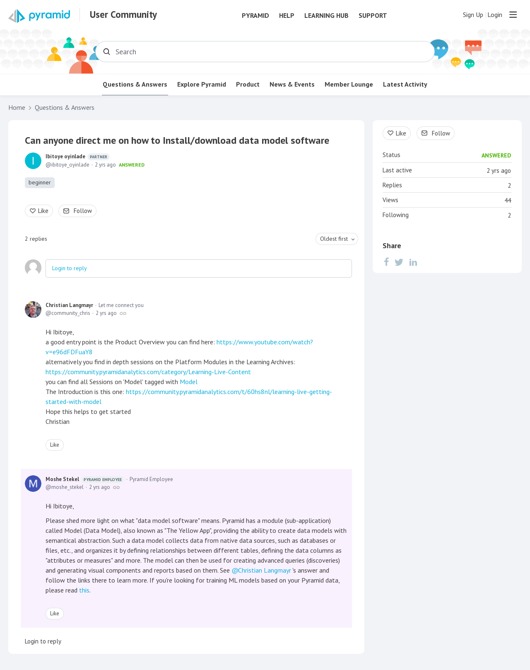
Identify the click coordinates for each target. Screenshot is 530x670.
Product (248, 84)
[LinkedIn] (413, 262)
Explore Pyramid (201, 84)
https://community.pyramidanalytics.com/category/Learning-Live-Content (148, 372)
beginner (40, 182)
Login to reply (69, 268)
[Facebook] (386, 262)
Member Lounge (349, 84)
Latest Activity (405, 84)
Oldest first (334, 238)
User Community (123, 14)
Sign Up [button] (473, 15)
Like (43, 211)
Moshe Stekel (85, 479)
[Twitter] (399, 262)
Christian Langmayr (69, 305)
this (84, 590)
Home (16, 107)
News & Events (292, 84)
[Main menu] (513, 14)
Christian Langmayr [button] (264, 570)
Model (189, 381)
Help (286, 15)
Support (373, 15)
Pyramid (255, 15)
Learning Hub (326, 15)
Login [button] (494, 15)
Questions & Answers (135, 84)
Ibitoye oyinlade (78, 156)
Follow (83, 211)
